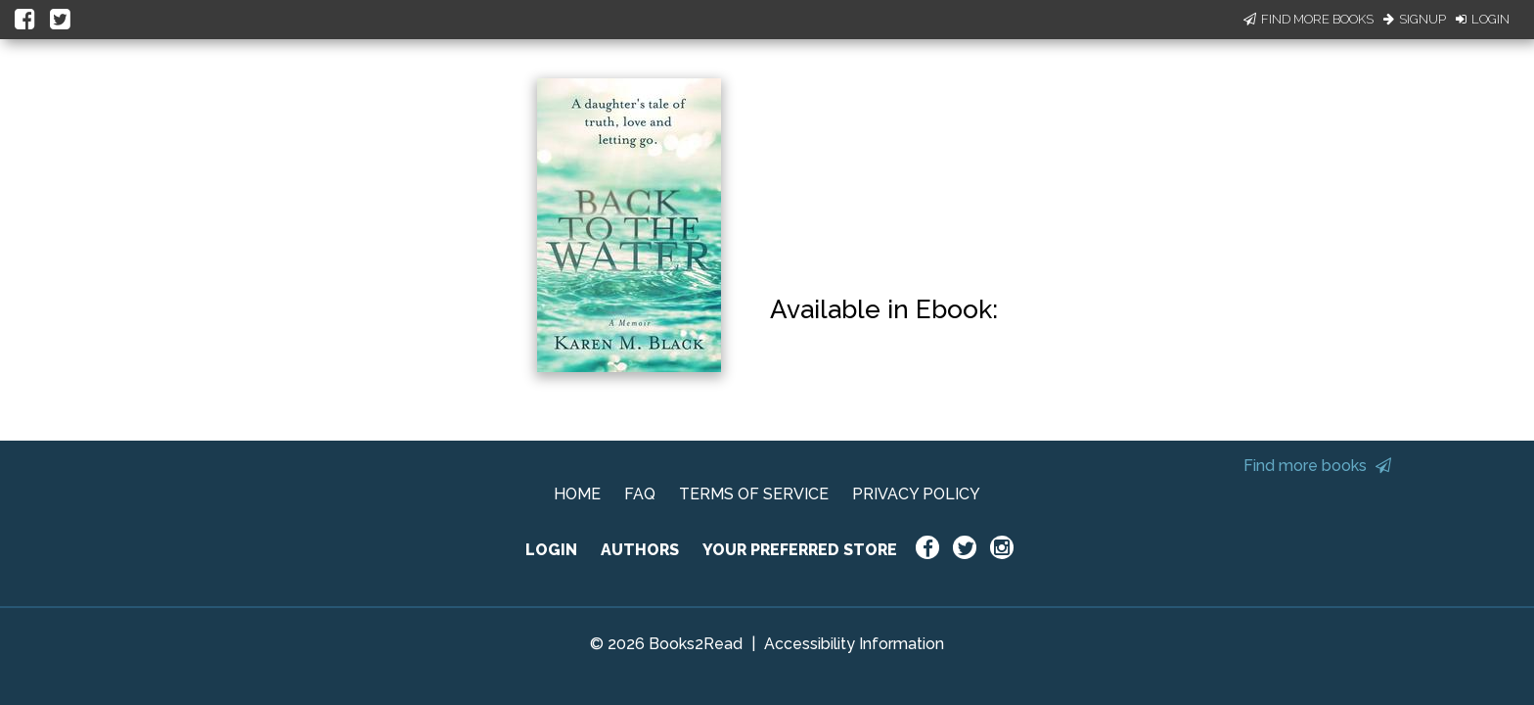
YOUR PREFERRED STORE (799, 549)
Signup (1414, 19)
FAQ (639, 494)
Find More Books (1308, 19)
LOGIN (551, 549)
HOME (577, 494)
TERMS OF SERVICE (754, 494)
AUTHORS (640, 549)
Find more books (1317, 465)
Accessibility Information (854, 643)
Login (1483, 19)
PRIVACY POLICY (916, 494)
